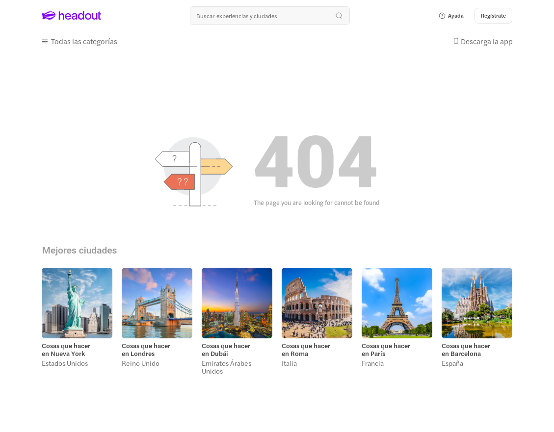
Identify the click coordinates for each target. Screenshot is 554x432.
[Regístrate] (493, 16)
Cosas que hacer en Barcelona (466, 349)
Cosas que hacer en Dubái (226, 349)
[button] (451, 16)
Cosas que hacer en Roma (306, 349)
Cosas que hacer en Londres (146, 349)
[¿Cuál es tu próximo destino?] (269, 16)
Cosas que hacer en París (386, 349)
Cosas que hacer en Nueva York (66, 349)
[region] (277, 324)
